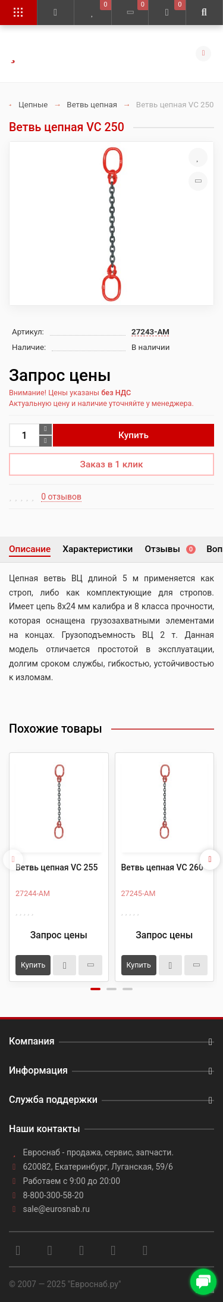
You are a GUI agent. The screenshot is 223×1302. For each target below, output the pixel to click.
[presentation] (13, 860)
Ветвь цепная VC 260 (162, 867)
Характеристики (97, 549)
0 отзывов (61, 496)
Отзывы (169, 549)
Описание (30, 549)
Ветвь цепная (92, 104)
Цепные (33, 104)
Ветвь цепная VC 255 (56, 867)
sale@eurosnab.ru (56, 1209)
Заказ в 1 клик (111, 464)
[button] (95, 989)
